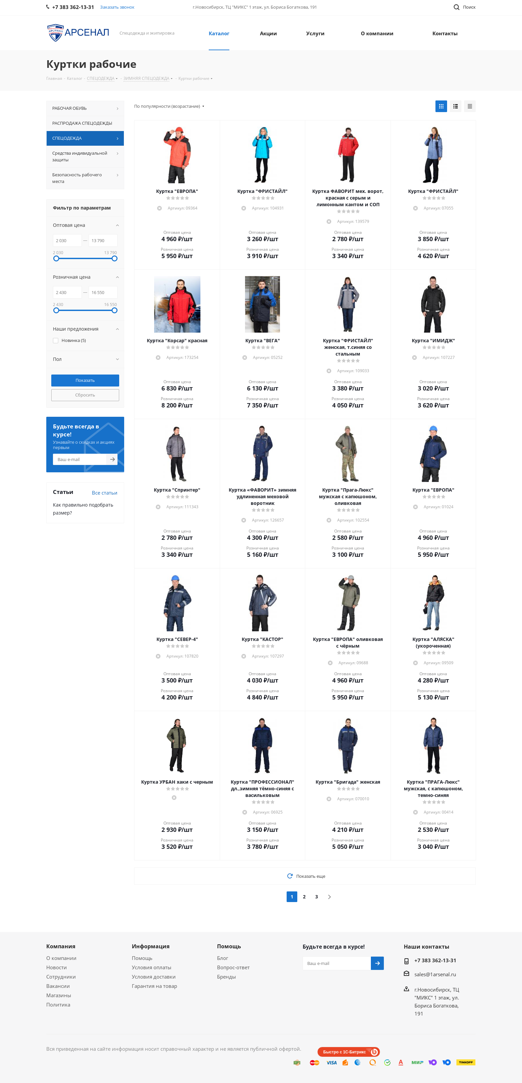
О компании (61, 958)
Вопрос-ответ (233, 967)
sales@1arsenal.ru (435, 974)
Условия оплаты (151, 967)
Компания (60, 946)
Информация (150, 946)
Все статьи (105, 492)
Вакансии (58, 986)
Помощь (142, 958)
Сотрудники (61, 976)
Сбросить (85, 395)
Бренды (226, 976)
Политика (58, 1004)
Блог (222, 958)
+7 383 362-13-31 (435, 960)
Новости (56, 967)
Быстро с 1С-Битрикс (344, 1052)
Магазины (58, 995)
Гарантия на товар (154, 986)
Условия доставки (154, 976)
